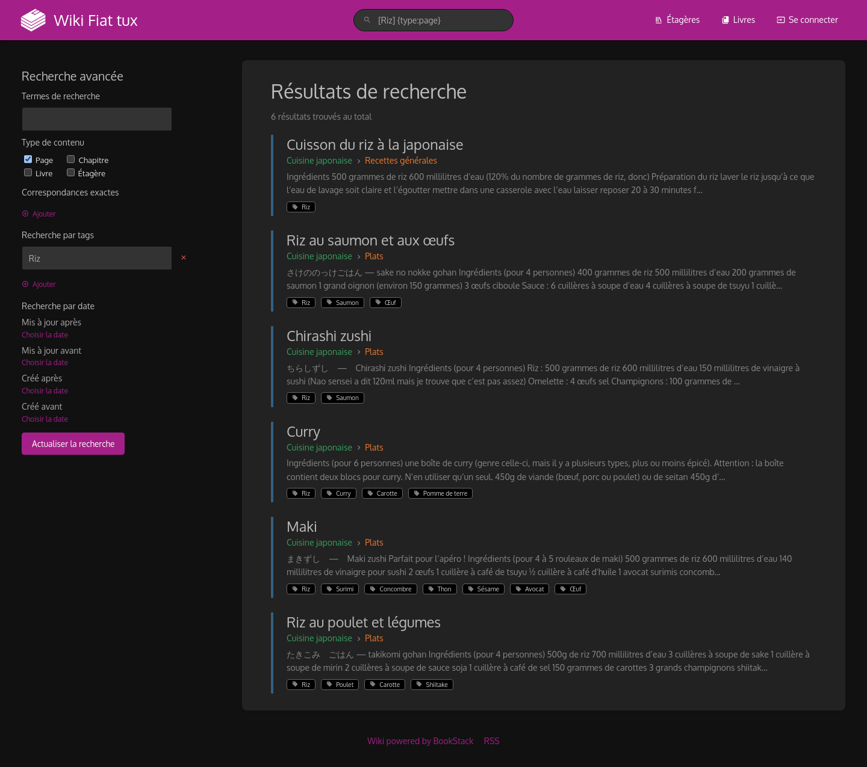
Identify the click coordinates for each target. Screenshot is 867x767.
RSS (492, 741)
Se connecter (807, 19)
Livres (738, 19)
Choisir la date (45, 334)
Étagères (677, 19)
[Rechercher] (367, 20)
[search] (433, 20)
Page (39, 160)
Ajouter (39, 213)
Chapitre (87, 160)
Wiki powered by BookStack (420, 741)
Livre (39, 173)
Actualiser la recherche (73, 444)
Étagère (86, 173)
